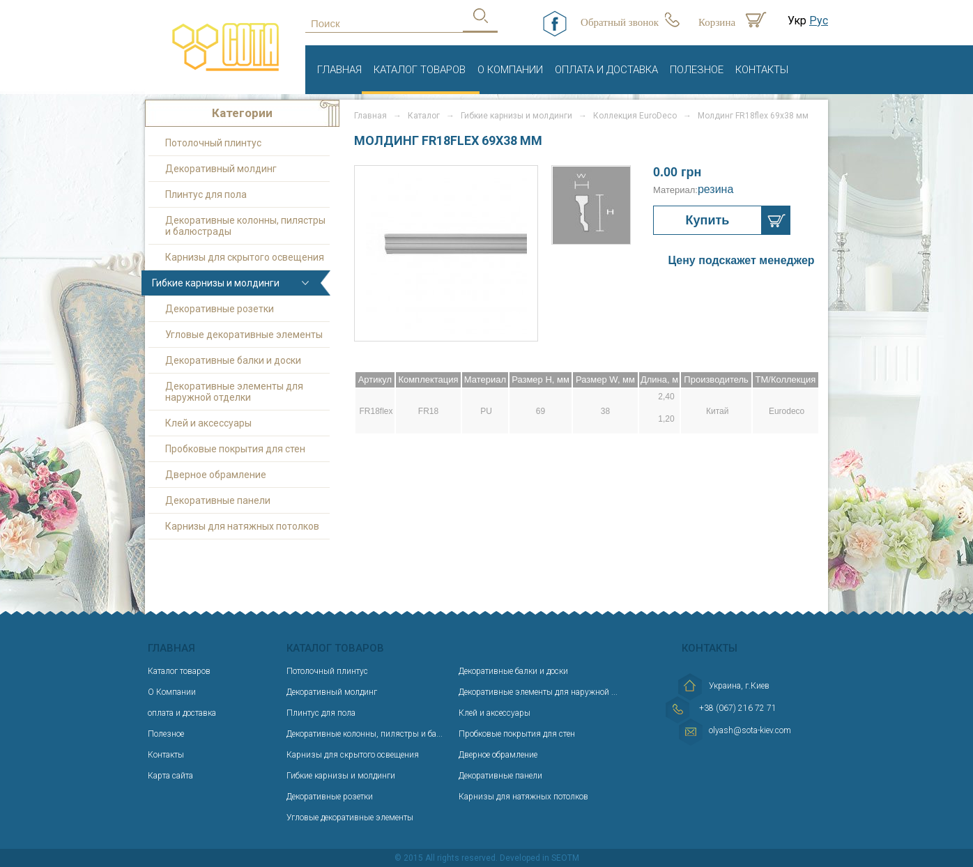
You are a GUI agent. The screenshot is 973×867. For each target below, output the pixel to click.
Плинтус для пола (206, 194)
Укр (797, 20)
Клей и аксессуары (208, 423)
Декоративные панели (217, 500)
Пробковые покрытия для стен (235, 448)
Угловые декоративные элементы (244, 334)
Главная (339, 69)
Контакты (761, 69)
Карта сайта (170, 776)
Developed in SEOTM (539, 858)
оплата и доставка (606, 69)
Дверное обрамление (215, 474)
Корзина (716, 22)
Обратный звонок (620, 22)
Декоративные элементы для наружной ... (538, 692)
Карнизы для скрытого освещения (244, 257)
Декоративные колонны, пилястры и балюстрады (245, 226)
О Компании (510, 69)
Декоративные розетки (219, 308)
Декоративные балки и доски (233, 360)
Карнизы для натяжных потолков (242, 526)
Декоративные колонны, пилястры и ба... (364, 734)
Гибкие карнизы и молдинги (215, 283)
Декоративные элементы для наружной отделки (234, 392)
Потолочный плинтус (213, 142)
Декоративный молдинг (221, 168)
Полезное (696, 69)
